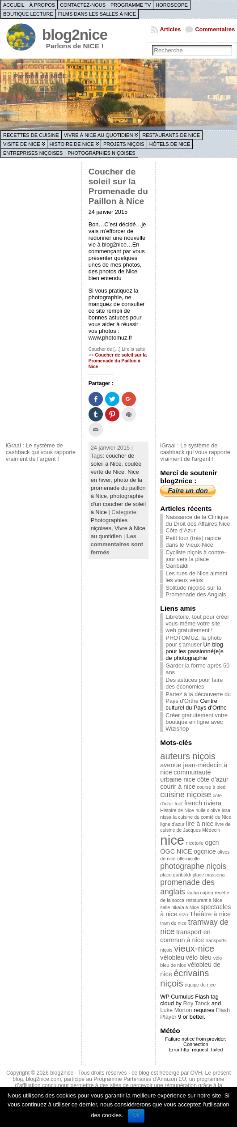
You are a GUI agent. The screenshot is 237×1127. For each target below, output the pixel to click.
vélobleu (172, 957)
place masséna (209, 874)
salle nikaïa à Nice (179, 907)
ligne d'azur (172, 824)
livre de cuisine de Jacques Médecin (195, 827)
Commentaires (215, 29)
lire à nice (200, 823)
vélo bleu (199, 957)
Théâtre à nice (210, 914)
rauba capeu (199, 892)
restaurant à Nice (204, 900)
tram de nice (173, 923)
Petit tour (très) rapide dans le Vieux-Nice (193, 541)
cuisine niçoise (185, 794)
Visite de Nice (21, 144)
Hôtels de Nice (169, 144)
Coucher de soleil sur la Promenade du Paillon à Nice (118, 186)
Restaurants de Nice (171, 135)
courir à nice (177, 786)
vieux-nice (194, 948)
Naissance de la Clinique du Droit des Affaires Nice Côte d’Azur (197, 524)
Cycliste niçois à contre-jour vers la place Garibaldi (195, 559)
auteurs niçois (187, 756)
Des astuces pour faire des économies (194, 683)
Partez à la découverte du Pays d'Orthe (198, 697)
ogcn (212, 842)
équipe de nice (200, 984)
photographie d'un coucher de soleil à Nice (118, 504)
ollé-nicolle (188, 858)
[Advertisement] (41, 301)
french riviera (202, 803)
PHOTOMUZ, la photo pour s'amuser (193, 641)
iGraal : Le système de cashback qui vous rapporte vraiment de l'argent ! (41, 452)
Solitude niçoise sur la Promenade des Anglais (195, 591)
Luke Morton (176, 1010)
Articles (170, 29)
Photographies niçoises (101, 153)
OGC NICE (176, 851)
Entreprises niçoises (33, 153)
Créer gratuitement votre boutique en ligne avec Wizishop (196, 722)
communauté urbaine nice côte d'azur (194, 776)
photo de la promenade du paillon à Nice (118, 487)
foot (179, 803)
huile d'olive (207, 810)
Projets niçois (123, 144)
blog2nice (74, 34)
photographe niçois (193, 866)
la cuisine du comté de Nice (202, 817)
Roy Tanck (196, 1003)
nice (172, 840)
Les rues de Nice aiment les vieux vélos (196, 576)
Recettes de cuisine (31, 135)
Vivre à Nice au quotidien (98, 135)
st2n (183, 914)
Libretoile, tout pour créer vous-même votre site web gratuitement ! (197, 623)
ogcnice (205, 851)
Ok (136, 1115)
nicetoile (194, 843)
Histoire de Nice (72, 144)
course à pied (211, 787)
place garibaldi (175, 874)
